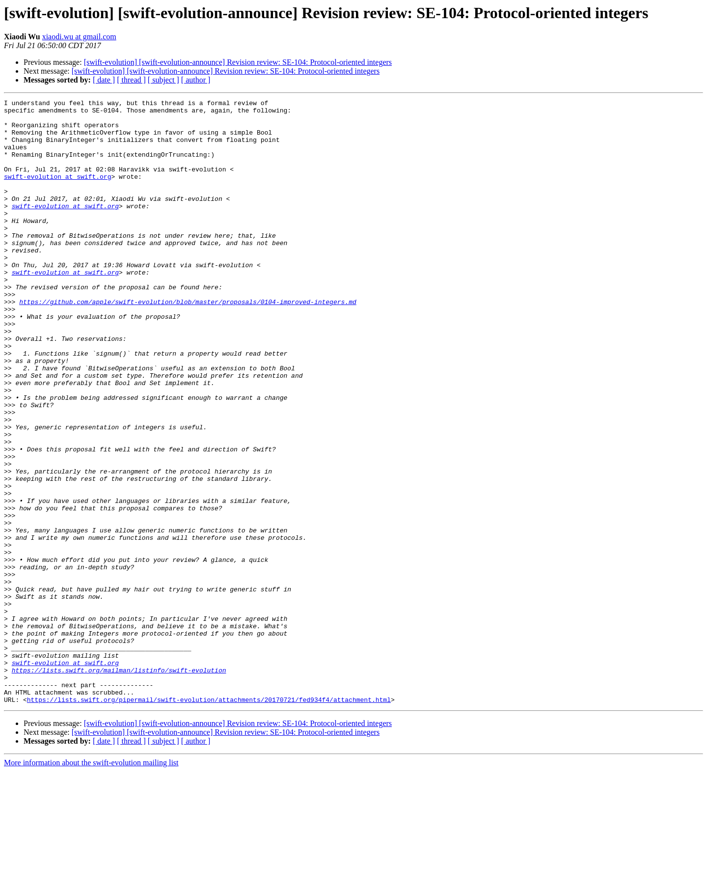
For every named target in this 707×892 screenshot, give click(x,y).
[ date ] (104, 80)
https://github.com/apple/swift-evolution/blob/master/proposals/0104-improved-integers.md (187, 342)
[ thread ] (131, 80)
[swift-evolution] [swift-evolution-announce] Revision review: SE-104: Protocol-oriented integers (238, 62)
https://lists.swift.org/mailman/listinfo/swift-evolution (119, 784)
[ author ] (196, 80)
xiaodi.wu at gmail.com (79, 36)
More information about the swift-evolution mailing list (91, 883)
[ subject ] (163, 80)
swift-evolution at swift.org (57, 192)
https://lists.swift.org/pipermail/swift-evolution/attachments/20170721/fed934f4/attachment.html (209, 820)
